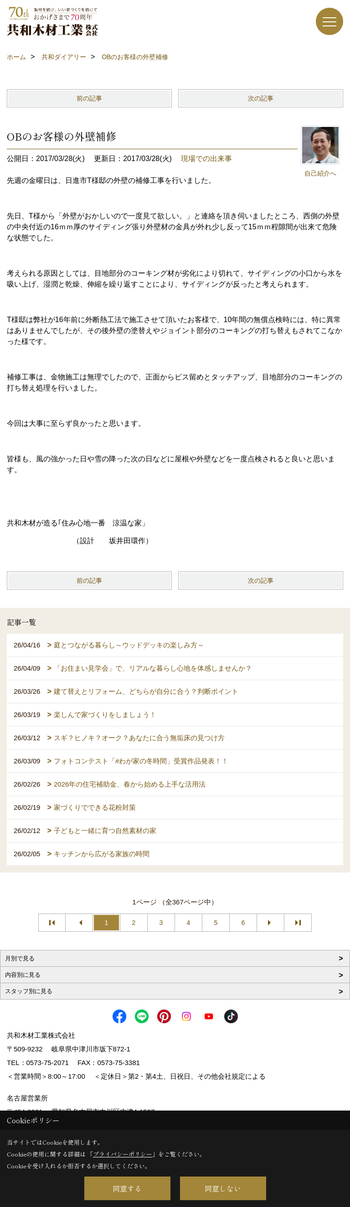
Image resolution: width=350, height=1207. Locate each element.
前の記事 (89, 98)
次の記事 (260, 98)
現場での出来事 (206, 158)
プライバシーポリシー (122, 1154)
